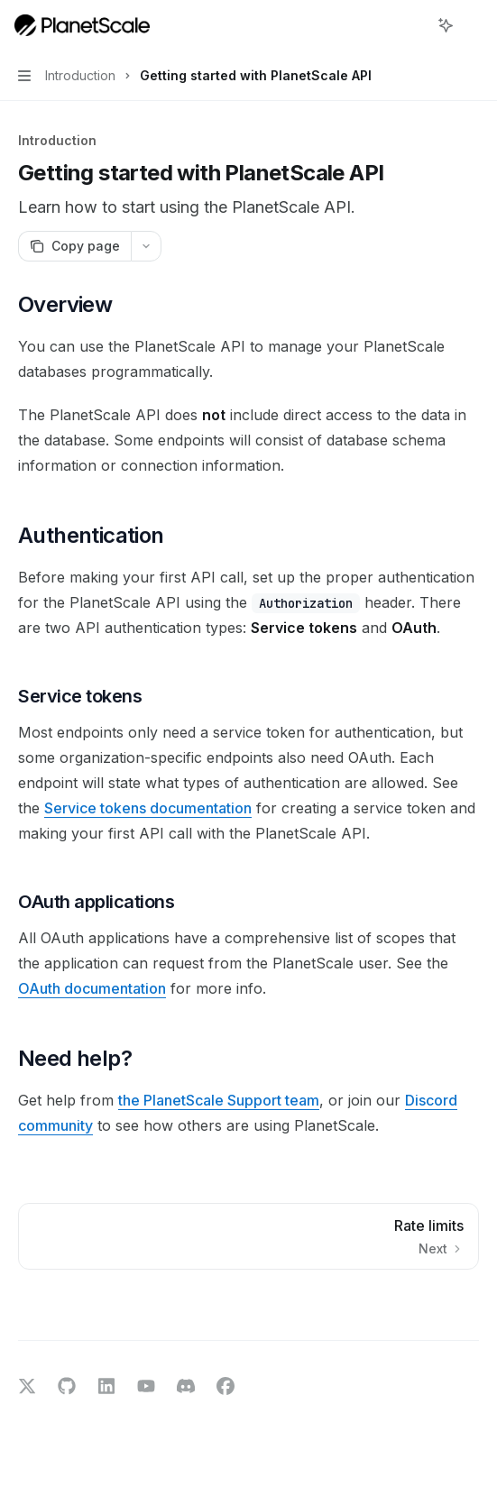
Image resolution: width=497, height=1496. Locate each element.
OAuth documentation (92, 988)
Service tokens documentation (148, 808)
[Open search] (412, 25)
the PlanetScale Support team (218, 1100)
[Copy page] (74, 246)
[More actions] (474, 25)
